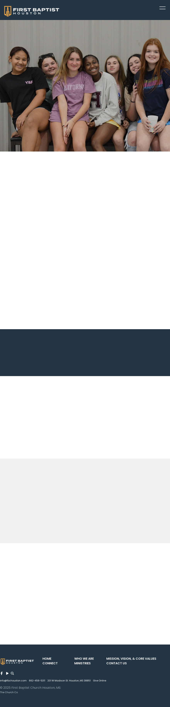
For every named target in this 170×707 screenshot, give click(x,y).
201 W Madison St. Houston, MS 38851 (69, 680)
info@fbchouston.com (13, 680)
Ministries (82, 663)
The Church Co (9, 692)
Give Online (99, 680)
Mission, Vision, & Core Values (131, 658)
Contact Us (116, 663)
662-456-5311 (37, 680)
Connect (50, 663)
